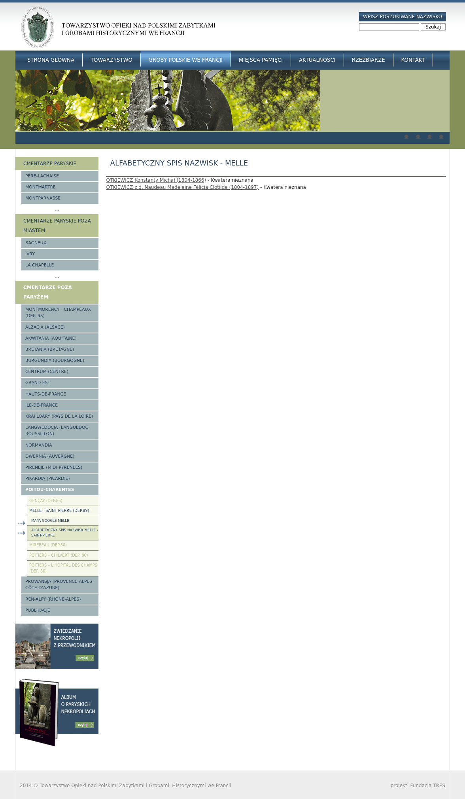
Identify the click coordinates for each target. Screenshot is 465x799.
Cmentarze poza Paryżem (47, 292)
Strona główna (50, 60)
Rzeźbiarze (368, 60)
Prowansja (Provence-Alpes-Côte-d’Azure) (59, 584)
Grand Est (37, 382)
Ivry (30, 254)
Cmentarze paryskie (49, 163)
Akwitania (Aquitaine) (51, 338)
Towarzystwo (111, 60)
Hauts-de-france (45, 394)
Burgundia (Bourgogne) (54, 360)
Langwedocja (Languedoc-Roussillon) (57, 430)
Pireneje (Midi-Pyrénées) (53, 467)
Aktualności (317, 60)
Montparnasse (42, 198)
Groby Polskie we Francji (186, 60)
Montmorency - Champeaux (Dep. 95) (58, 312)
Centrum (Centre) (46, 371)
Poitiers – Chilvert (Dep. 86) (58, 555)
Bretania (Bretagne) (49, 349)
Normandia (38, 445)
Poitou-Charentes (49, 489)
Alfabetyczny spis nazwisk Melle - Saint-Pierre (64, 532)
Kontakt (413, 60)
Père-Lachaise (42, 176)
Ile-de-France (41, 405)
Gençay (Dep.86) (45, 500)
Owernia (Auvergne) (49, 456)
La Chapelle (39, 265)
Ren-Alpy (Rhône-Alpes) (53, 599)
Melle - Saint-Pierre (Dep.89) (59, 510)
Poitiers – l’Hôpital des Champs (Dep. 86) (63, 568)
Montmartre (40, 187)
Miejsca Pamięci (261, 60)
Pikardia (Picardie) (47, 478)
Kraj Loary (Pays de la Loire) (59, 416)
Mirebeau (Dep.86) (48, 545)
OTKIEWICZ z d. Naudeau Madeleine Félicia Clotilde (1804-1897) (182, 187)
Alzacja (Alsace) (45, 327)
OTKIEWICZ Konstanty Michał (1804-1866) (156, 180)
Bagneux (35, 242)
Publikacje (37, 610)
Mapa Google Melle (50, 521)
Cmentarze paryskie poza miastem (57, 225)
